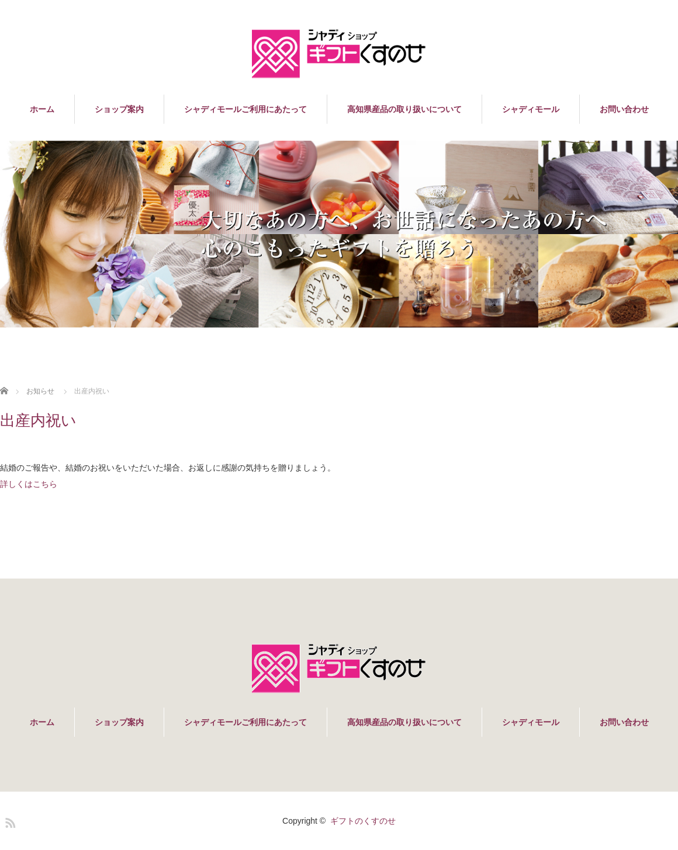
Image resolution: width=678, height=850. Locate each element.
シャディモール (530, 109)
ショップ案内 (119, 109)
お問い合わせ (624, 109)
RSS (9, 821)
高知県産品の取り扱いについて (404, 109)
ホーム (42, 109)
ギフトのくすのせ (363, 820)
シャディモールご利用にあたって (245, 109)
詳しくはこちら (28, 484)
